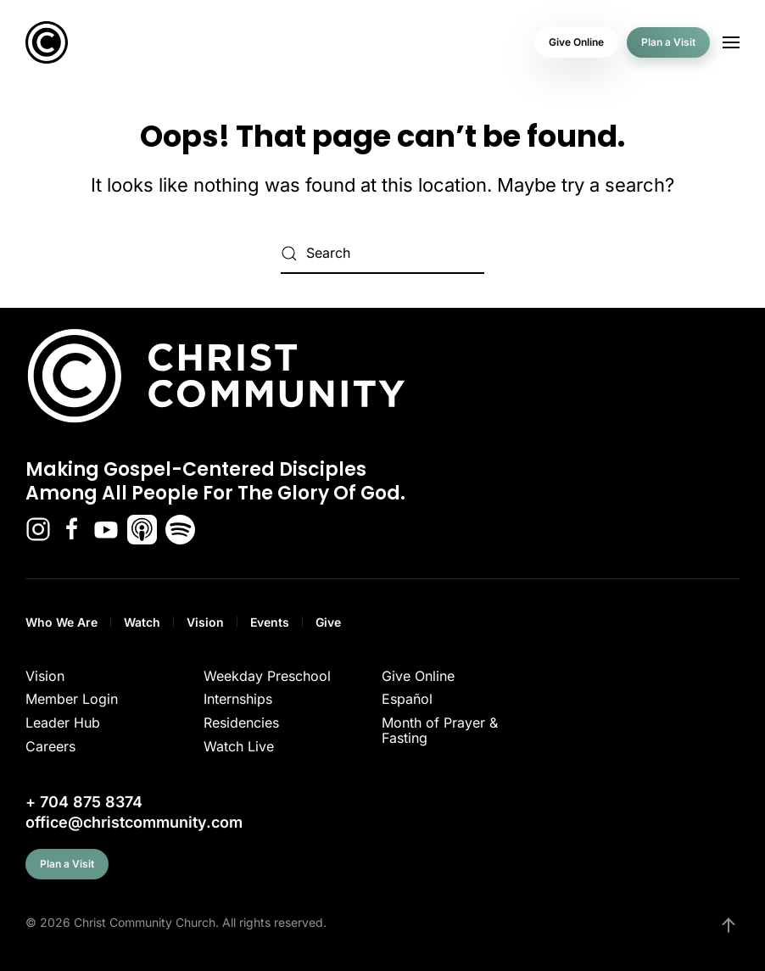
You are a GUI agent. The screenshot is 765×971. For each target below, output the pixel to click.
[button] (731, 42)
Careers (50, 746)
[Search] (382, 253)
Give (328, 622)
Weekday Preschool (267, 675)
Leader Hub (62, 722)
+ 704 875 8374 (83, 802)
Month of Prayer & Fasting (440, 730)
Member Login (71, 698)
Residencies (241, 722)
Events (269, 622)
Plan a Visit (668, 42)
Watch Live (239, 746)
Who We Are (61, 622)
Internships (238, 698)
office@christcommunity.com (134, 822)
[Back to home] (46, 42)
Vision (205, 622)
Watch (142, 622)
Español (407, 698)
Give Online (576, 42)
